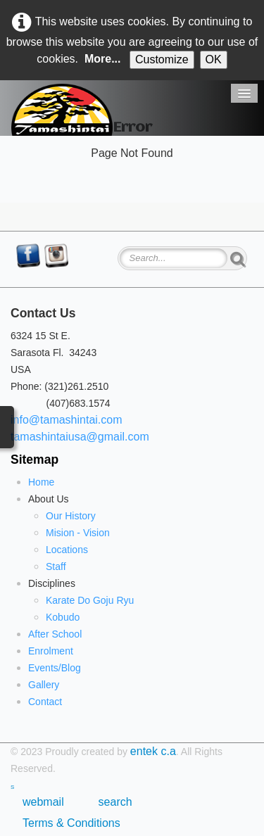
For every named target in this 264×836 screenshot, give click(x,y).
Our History (71, 515)
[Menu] (244, 93)
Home (41, 482)
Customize (162, 59)
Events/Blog (54, 667)
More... (102, 59)
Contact (45, 701)
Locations (67, 549)
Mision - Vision (78, 532)
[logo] (62, 110)
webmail (46, 802)
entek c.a (153, 751)
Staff (56, 566)
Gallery (43, 684)
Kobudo (63, 617)
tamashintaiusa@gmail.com (80, 437)
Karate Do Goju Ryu (90, 600)
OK (214, 59)
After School (55, 634)
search (115, 802)
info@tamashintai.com (66, 420)
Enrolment (50, 651)
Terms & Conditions (71, 823)
